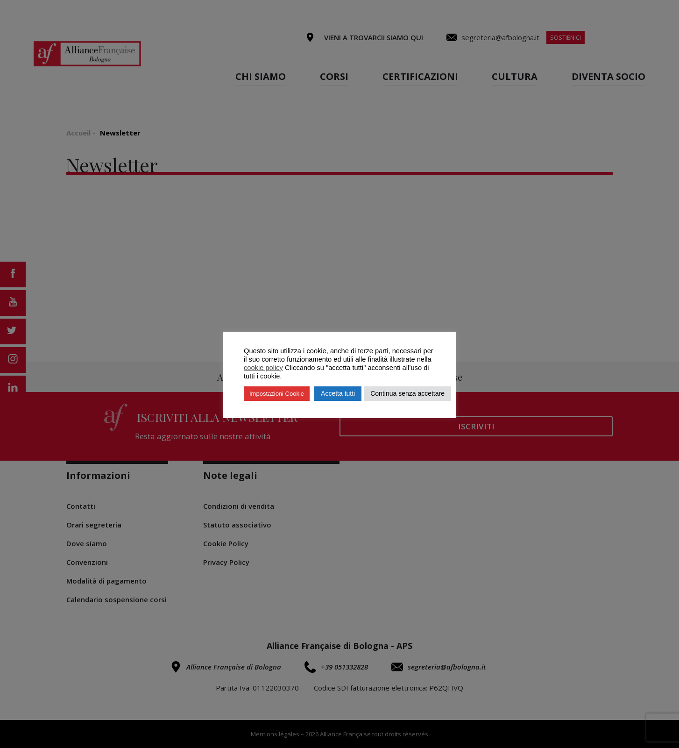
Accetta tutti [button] (338, 393)
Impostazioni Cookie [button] (276, 393)
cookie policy (263, 367)
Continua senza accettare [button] (407, 393)
